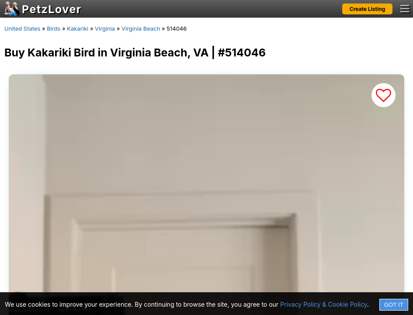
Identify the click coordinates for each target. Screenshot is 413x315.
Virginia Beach (140, 28)
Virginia (105, 28)
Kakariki (77, 28)
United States (22, 28)
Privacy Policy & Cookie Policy (323, 304)
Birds (53, 28)
